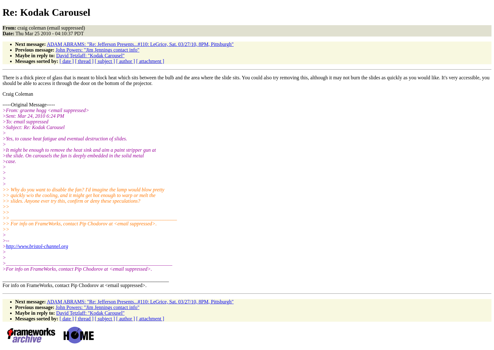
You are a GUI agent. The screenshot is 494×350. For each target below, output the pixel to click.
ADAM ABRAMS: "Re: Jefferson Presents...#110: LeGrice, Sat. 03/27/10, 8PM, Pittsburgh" (140, 44)
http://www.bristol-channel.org (37, 246)
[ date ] (67, 61)
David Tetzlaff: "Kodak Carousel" (90, 55)
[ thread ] (84, 61)
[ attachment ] (150, 61)
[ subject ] (105, 61)
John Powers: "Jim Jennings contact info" (98, 50)
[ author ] (125, 61)
